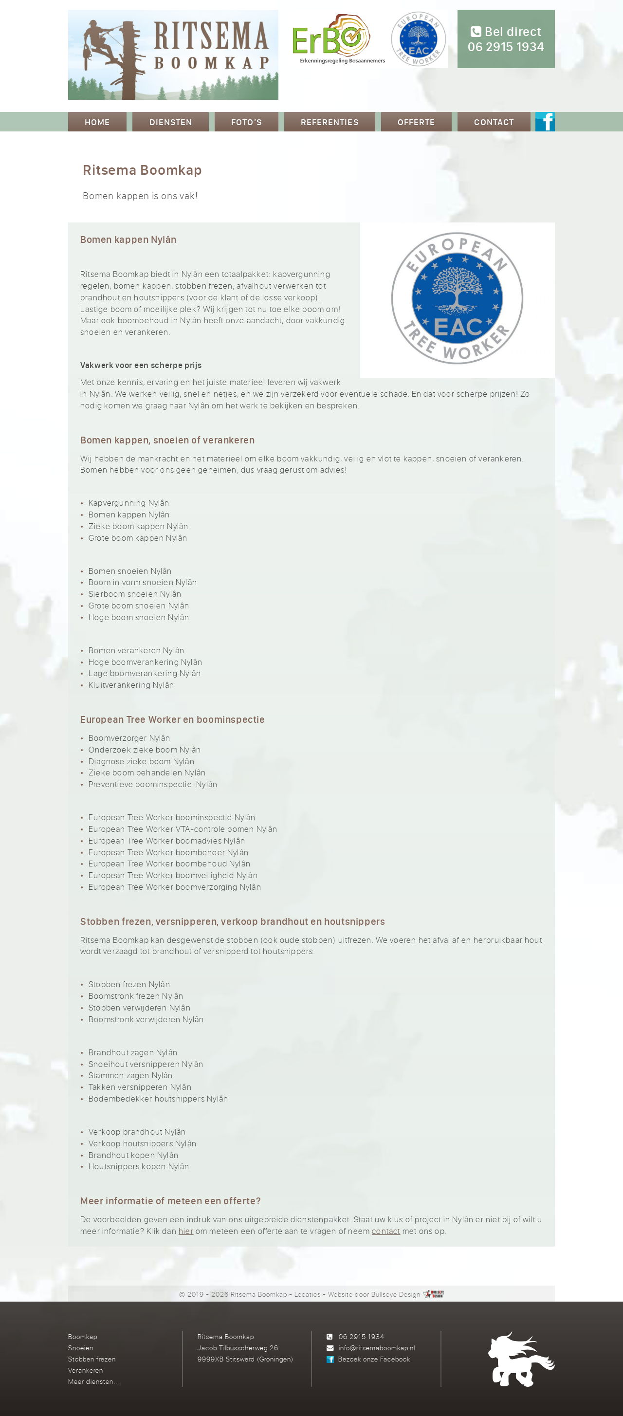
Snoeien (80, 1347)
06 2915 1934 (362, 1336)
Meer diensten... (93, 1381)
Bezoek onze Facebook (374, 1358)
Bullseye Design (396, 1294)
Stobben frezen (92, 1358)
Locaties (307, 1294)
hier (186, 1230)
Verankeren (85, 1370)
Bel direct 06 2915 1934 (506, 39)
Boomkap (82, 1336)
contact (386, 1230)
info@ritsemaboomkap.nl (377, 1347)
